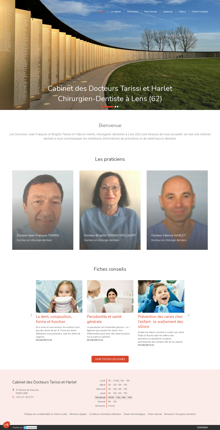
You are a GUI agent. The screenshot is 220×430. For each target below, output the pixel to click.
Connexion (202, 427)
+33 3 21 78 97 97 (25, 397)
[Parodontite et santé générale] (110, 296)
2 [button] (115, 107)
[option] (110, 55)
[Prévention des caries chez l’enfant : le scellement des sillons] (161, 296)
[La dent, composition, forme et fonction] (59, 296)
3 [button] (117, 107)
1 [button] (108, 107)
